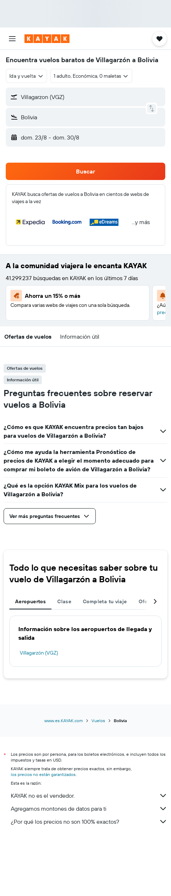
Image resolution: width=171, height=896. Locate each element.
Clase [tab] (64, 601)
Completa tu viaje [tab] (105, 601)
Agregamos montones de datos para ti (89, 808)
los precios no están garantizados (43, 774)
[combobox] (26, 76)
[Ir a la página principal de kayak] (46, 38)
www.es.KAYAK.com (63, 720)
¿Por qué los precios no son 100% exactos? (89, 821)
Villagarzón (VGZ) (39, 653)
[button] (12, 39)
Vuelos (98, 720)
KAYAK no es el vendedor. (89, 795)
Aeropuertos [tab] (30, 601)
